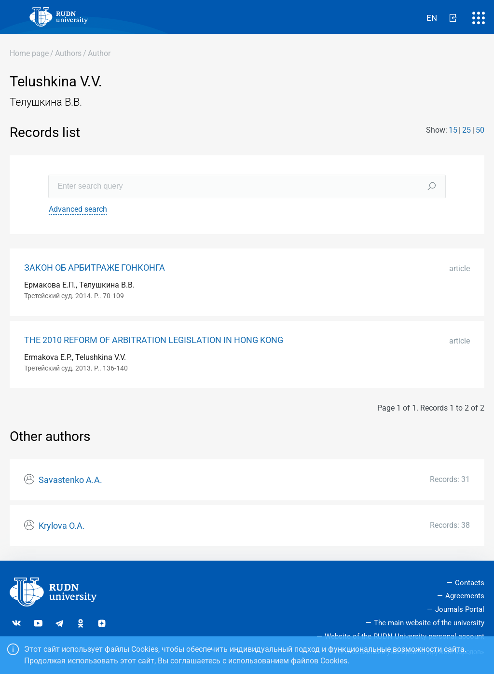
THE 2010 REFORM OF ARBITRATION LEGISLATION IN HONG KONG (153, 340)
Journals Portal (459, 609)
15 (453, 130)
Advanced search (78, 209)
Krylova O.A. (62, 526)
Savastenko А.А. (70, 480)
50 (480, 130)
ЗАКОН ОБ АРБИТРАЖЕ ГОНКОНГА (94, 268)
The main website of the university (429, 623)
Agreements (464, 595)
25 (466, 130)
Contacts (469, 582)
